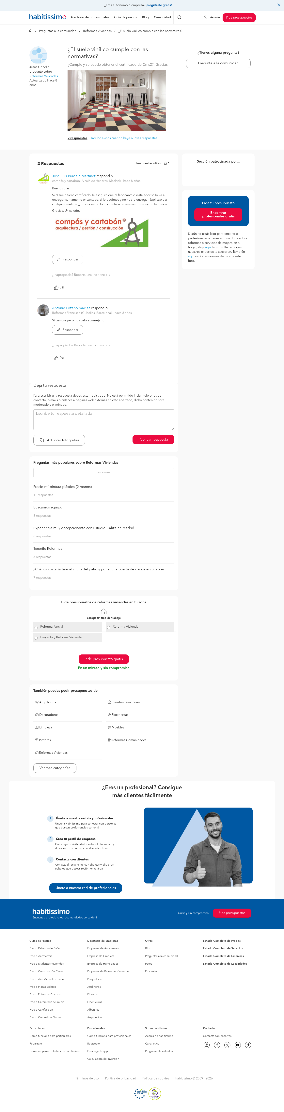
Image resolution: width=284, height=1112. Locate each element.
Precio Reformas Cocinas (45, 994)
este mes (104, 472)
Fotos (148, 963)
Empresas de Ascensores (103, 948)
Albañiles (93, 1009)
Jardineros (94, 987)
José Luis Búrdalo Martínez (74, 176)
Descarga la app (97, 1051)
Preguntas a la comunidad (57, 31)
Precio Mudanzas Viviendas (46, 963)
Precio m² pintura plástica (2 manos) (62, 487)
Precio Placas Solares (42, 987)
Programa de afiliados (159, 1051)
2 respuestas (77, 138)
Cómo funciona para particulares (50, 1036)
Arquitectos (94, 1017)
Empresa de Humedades (102, 963)
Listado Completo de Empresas (223, 956)
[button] (38, 55)
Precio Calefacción (41, 1009)
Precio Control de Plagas (45, 1017)
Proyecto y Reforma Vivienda (61, 637)
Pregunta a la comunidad (218, 63)
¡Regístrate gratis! (159, 5)
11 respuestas (43, 495)
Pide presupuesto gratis (104, 659)
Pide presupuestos (239, 17)
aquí (208, 247)
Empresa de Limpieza (100, 956)
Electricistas (94, 1002)
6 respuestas (42, 536)
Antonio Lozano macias (71, 308)
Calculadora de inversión (103, 1059)
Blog (148, 948)
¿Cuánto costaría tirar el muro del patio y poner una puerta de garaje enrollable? (99, 569)
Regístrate (35, 1043)
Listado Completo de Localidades (225, 963)
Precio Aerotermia (40, 956)
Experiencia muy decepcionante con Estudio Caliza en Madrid (83, 528)
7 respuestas (42, 577)
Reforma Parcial (51, 626)
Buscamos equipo (47, 507)
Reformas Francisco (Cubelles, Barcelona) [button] (82, 313)
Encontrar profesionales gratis (218, 214)
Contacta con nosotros (217, 1036)
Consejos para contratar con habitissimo (54, 1051)
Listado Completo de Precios (222, 941)
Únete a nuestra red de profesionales (85, 888)
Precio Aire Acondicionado (46, 979)
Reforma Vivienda (125, 626)
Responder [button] (67, 259)
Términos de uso (87, 1078)
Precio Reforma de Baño (44, 948)
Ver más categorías (54, 768)
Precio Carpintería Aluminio (47, 1002)
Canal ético (152, 1043)
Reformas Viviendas (97, 31)
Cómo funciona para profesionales (109, 1036)
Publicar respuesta (153, 439)
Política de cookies (155, 1078)
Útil (59, 287)
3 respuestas (42, 557)
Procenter (151, 971)
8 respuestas (42, 516)
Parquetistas (94, 979)
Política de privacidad (120, 1078)
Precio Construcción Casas (46, 971)
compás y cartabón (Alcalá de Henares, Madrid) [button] (86, 181)
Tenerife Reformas (47, 548)
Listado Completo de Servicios (223, 948)
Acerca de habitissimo (159, 1036)
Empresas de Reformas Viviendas (108, 971)
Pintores (92, 994)
